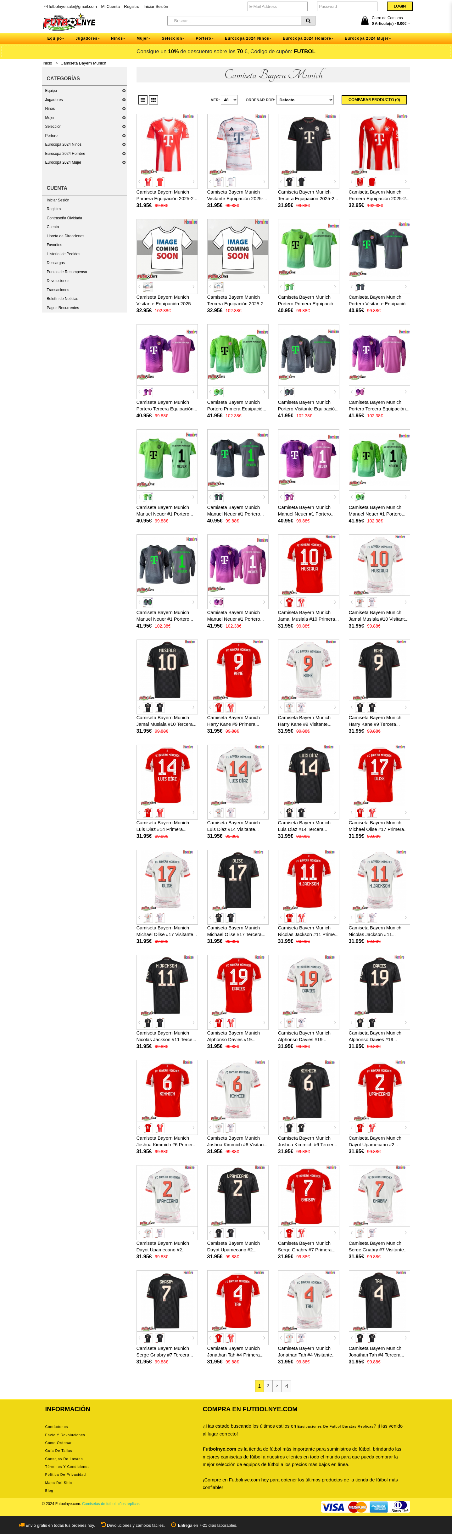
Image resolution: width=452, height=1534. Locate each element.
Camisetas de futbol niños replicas (111, 1504)
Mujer (50, 118)
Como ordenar (58, 1443)
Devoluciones (58, 281)
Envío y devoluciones (65, 1435)
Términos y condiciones (67, 1467)
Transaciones (58, 290)
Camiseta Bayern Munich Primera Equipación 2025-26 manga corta (166, 198)
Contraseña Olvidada (64, 218)
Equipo (51, 90)
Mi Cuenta (110, 6)
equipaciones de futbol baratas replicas (336, 1426)
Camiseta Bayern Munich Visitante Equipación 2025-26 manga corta (238, 198)
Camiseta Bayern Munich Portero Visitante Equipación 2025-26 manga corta (378, 303)
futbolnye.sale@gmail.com (70, 6)
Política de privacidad (65, 1474)
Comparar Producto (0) (374, 99)
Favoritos (54, 245)
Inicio (47, 63)
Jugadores (54, 100)
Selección (53, 126)
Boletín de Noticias (62, 298)
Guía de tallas (58, 1450)
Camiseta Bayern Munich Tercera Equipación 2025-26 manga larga (236, 303)
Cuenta (53, 227)
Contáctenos (56, 1427)
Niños (50, 108)
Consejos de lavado (64, 1459)
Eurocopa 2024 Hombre (65, 153)
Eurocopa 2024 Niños (63, 144)
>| (286, 1386)
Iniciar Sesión (155, 6)
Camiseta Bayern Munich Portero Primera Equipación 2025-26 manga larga (236, 408)
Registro (131, 6)
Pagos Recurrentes (63, 308)
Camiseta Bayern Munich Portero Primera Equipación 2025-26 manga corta (307, 303)
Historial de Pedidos (64, 254)
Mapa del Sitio (58, 1483)
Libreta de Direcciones (65, 236)
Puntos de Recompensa (67, 272)
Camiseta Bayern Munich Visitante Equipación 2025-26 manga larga (167, 303)
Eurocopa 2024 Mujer (63, 162)
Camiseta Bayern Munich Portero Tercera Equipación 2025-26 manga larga (377, 408)
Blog (49, 1490)
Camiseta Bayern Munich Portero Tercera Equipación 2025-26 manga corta (165, 408)
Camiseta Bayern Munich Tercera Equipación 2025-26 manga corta (307, 198)
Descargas (56, 263)
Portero (51, 135)
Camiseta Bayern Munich (83, 63)
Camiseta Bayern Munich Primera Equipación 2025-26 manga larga (379, 198)
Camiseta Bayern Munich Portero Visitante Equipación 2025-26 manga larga (308, 408)
